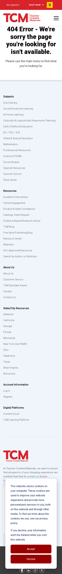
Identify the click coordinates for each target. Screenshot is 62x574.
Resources (10, 190)
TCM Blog (8, 226)
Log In (6, 390)
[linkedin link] (28, 570)
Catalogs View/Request (16, 215)
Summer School (12, 174)
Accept (31, 549)
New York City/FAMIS (15, 344)
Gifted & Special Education (18, 138)
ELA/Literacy (10, 102)
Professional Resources (17, 150)
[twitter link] (41, 570)
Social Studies (11, 162)
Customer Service (13, 279)
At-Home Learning (13, 114)
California (8, 320)
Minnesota (9, 338)
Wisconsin (9, 373)
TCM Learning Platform (16, 420)
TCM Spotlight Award (15, 285)
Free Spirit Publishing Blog (18, 232)
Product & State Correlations (19, 209)
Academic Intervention (15, 197)
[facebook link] (22, 570)
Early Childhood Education (18, 126)
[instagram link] (35, 570)
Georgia (7, 326)
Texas (6, 361)
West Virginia (10, 367)
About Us (8, 267)
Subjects (8, 96)
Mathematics (10, 144)
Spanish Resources (14, 168)
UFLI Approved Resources (17, 250)
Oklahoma (9, 356)
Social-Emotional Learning (18, 108)
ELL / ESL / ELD (11, 132)
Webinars (8, 244)
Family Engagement (14, 203)
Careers (7, 291)
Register (7, 396)
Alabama (8, 314)
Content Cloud (11, 414)
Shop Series (10, 180)
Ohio (6, 350)
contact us (33, 476)
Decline (31, 559)
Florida (7, 332)
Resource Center (12, 238)
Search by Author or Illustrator (20, 256)
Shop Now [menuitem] (35, 5)
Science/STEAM (12, 156)
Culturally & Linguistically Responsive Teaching (29, 120)
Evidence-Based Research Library (22, 220)
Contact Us (9, 297)
